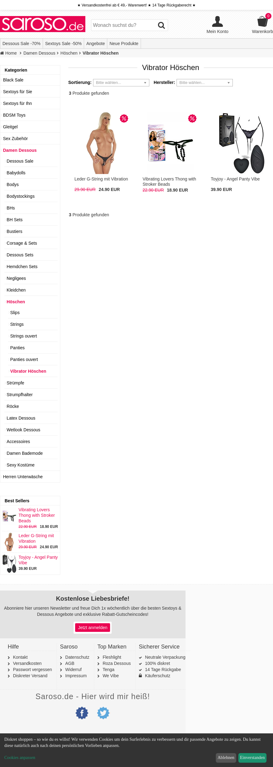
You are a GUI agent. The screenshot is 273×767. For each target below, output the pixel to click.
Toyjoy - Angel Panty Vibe (30, 560)
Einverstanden (252, 757)
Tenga (105, 669)
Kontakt (18, 657)
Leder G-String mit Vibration (28, 538)
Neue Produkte (123, 43)
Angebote (95, 43)
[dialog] (136, 750)
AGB (67, 663)
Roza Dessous (114, 663)
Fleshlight (109, 657)
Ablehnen (226, 757)
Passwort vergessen (30, 669)
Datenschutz (74, 657)
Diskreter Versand (27, 675)
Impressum (73, 675)
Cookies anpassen (19, 757)
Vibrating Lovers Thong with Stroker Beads (28, 515)
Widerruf (71, 669)
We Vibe (108, 675)
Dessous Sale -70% (21, 43)
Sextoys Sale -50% (63, 43)
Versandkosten (25, 663)
